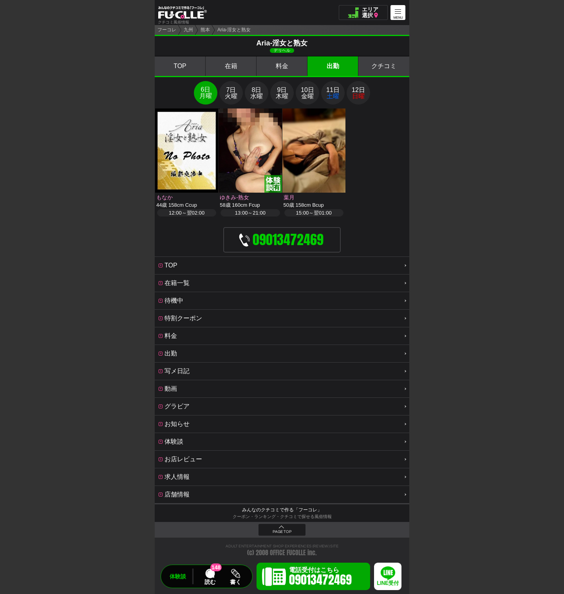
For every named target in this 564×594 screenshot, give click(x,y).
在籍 (231, 66)
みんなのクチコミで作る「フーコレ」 (282, 510)
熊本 (205, 29)
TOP (180, 66)
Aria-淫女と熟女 (234, 29)
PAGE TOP (282, 532)
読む (209, 582)
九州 (188, 29)
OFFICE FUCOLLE (288, 552)
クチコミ (383, 66)
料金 (282, 66)
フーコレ (166, 29)
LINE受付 (388, 583)
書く (235, 582)
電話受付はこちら (320, 578)
